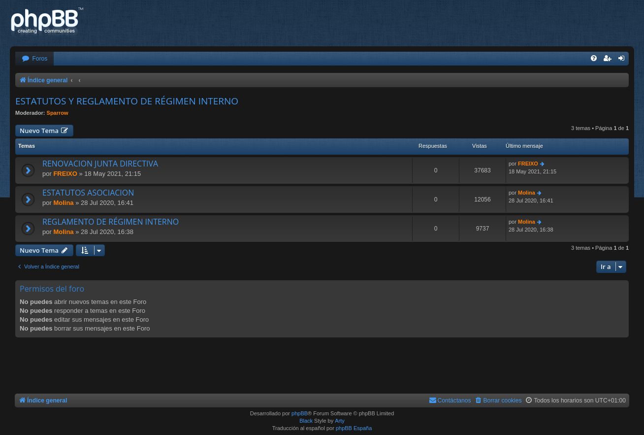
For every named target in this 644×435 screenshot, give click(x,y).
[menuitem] (34, 59)
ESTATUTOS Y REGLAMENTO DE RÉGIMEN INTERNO (126, 101)
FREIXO (65, 173)
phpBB (299, 413)
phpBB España (354, 428)
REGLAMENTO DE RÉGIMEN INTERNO (110, 221)
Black (306, 421)
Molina (63, 202)
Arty (340, 421)
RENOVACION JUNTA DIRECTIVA (100, 163)
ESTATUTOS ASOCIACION (88, 192)
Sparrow (57, 113)
